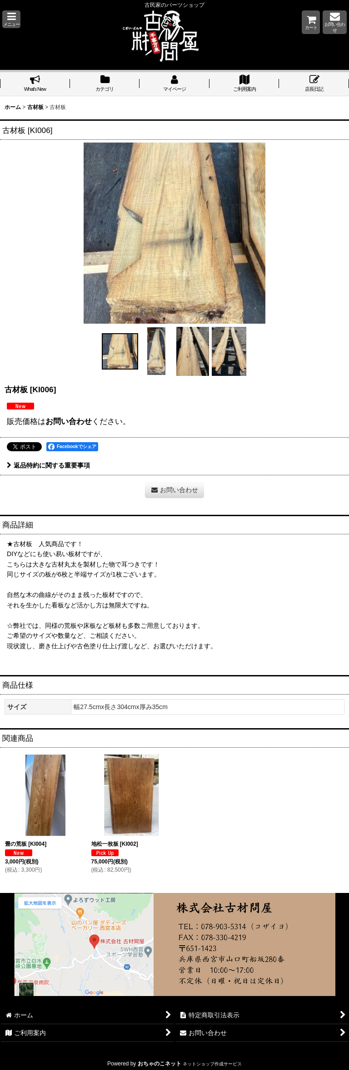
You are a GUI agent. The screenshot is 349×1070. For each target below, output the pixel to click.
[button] (11, 19)
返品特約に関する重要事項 (48, 465)
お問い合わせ (68, 421)
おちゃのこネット (159, 1063)
